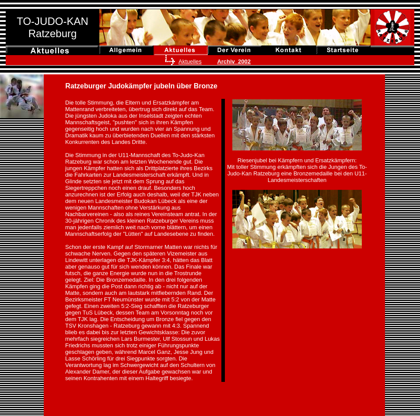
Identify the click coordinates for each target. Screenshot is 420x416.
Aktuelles (190, 61)
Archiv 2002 (234, 61)
